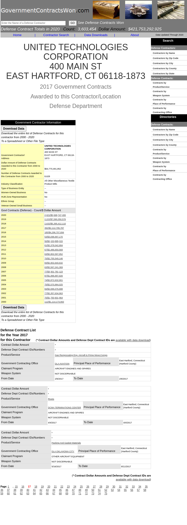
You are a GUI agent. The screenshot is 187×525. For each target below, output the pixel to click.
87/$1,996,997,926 (54, 276)
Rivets (51, 399)
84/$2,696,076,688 (54, 289)
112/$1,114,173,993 (54, 302)
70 (73, 493)
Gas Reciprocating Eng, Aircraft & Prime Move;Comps (81, 355)
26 (87, 486)
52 (105, 490)
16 (22, 486)
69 (66, 493)
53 (112, 490)
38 (14, 490)
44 (54, 490)
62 (21, 493)
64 (34, 493)
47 (73, 490)
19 (42, 486)
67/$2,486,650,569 (54, 249)
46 (66, 490)
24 (75, 486)
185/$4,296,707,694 (54, 232)
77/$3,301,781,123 (54, 271)
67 (54, 493)
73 (93, 493)
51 (99, 490)
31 (120, 486)
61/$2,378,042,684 (54, 245)
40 (28, 490)
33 (133, 486)
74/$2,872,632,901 (54, 280)
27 (94, 486)
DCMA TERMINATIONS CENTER (64, 407)
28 (100, 486)
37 (8, 490)
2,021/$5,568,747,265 (55, 215)
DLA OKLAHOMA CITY (63, 451)
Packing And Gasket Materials (66, 443)
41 (34, 490)
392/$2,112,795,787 (54, 228)
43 (47, 490)
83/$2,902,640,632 (54, 263)
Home (17, 35)
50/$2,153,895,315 (54, 241)
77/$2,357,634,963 (54, 293)
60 (8, 493)
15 (16, 486)
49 (86, 490)
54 (118, 490)
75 (105, 493)
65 (40, 493)
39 (21, 490)
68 (60, 493)
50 (93, 490)
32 (126, 486)
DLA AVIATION (62, 364)
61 (14, 493)
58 (144, 490)
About (135, 35)
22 (61, 486)
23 (68, 486)
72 (86, 493)
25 (81, 486)
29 (107, 486)
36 (1, 490)
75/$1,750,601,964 (54, 297)
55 (125, 490)
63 (28, 493)
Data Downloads (95, 35)
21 (55, 486)
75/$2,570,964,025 (54, 284)
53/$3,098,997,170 (54, 237)
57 (138, 490)
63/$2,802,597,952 (54, 254)
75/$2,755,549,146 (54, 258)
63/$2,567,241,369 (54, 267)
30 (113, 486)
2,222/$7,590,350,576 (55, 219)
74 (99, 493)
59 (1, 493)
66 (47, 493)
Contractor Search (56, 35)
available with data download (133, 340)
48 (79, 490)
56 (132, 490)
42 (40, 490)
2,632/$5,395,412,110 (55, 223)
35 (146, 486)
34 (140, 486)
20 (48, 486)
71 (79, 493)
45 (60, 490)
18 (36, 486)
